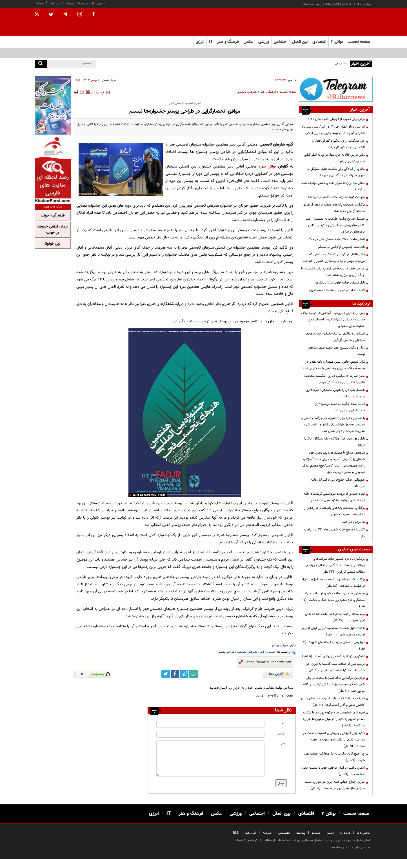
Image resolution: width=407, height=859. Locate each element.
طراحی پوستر (226, 652)
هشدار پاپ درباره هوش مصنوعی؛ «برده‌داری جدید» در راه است (335, 393)
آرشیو (330, 833)
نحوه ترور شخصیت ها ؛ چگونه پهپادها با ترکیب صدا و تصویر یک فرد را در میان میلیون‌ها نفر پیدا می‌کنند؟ (333, 719)
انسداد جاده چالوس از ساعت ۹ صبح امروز (337, 290)
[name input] (210, 724)
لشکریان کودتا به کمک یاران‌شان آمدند (333, 656)
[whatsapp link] (193, 674)
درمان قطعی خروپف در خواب (52, 230)
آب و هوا (41, 3)
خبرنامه (56, 3)
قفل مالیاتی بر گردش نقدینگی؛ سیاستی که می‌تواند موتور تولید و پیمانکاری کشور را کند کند (334, 258)
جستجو (316, 833)
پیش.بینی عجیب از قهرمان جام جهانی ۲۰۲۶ (336, 119)
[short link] (268, 662)
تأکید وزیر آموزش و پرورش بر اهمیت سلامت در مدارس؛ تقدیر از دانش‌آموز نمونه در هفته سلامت (334, 740)
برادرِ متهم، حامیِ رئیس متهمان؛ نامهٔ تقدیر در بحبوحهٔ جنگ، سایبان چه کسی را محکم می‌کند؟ (334, 365)
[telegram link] (184, 674)
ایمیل (281, 733)
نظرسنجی (284, 833)
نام (283, 723)
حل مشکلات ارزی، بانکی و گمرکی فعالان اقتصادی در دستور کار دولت (338, 144)
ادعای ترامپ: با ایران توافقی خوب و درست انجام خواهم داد (333, 771)
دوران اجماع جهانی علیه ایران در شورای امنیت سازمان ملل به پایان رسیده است (334, 785)
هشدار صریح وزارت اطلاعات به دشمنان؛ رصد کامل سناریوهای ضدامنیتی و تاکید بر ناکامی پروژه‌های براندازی (335, 225)
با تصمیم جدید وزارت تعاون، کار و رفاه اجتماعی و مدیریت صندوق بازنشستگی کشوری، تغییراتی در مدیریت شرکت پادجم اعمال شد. (333, 425)
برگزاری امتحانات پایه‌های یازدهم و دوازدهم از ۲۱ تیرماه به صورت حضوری (334, 511)
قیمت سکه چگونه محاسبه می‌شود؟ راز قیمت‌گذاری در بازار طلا (340, 407)
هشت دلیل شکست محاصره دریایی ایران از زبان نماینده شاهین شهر (333, 631)
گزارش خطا (279, 674)
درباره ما (83, 3)
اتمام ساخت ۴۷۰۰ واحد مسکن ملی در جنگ (336, 239)
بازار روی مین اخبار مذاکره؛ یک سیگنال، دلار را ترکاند (334, 442)
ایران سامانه (340, 847)
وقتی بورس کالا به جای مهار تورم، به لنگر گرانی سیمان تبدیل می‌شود (334, 158)
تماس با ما (98, 3)
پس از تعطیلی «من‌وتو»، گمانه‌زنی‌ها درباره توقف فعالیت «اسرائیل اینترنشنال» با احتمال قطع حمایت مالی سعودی (333, 320)
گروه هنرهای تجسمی (276, 144)
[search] (41, 64)
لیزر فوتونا (52, 244)
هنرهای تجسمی (247, 92)
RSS (236, 833)
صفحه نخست (359, 42)
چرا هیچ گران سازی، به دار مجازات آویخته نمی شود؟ (334, 757)
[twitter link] (165, 674)
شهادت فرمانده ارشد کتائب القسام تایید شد (336, 197)
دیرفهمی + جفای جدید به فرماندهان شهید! (334, 645)
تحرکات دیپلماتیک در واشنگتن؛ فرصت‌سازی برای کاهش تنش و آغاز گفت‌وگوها (333, 702)
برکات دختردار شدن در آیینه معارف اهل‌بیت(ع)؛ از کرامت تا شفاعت (333, 582)
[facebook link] (175, 674)
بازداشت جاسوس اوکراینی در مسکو (341, 246)
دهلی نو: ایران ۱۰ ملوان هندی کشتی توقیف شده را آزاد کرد (333, 186)
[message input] (210, 758)
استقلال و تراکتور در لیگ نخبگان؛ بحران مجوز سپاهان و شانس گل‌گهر (335, 337)
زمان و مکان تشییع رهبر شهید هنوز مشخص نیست (336, 351)
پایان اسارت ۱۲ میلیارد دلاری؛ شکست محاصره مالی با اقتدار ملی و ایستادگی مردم (334, 379)
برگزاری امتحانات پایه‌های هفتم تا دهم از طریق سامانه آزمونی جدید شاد (334, 208)
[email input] (210, 734)
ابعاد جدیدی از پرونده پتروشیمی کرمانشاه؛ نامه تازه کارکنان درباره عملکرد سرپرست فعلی (334, 497)
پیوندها (69, 3)
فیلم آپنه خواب (53, 216)
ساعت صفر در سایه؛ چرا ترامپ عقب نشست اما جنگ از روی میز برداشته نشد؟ (333, 272)
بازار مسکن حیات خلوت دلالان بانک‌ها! (339, 282)
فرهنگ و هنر (268, 92)
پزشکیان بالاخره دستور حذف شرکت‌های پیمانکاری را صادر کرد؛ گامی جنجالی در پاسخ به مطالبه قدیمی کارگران (334, 565)
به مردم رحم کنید (353, 522)
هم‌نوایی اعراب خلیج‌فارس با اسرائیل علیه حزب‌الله (338, 483)
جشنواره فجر (267, 652)
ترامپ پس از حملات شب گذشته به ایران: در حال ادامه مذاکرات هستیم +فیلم (335, 667)
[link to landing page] (344, 22)
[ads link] (336, 89)
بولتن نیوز (268, 166)
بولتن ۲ (337, 42)
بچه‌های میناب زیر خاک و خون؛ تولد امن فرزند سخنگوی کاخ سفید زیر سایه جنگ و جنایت (333, 600)
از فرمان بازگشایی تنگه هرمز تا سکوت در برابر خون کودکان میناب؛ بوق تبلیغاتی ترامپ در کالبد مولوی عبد (333, 684)
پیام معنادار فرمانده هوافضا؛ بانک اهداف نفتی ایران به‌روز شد (335, 617)
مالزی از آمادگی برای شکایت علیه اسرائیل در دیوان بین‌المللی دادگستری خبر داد (336, 172)
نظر (283, 743)
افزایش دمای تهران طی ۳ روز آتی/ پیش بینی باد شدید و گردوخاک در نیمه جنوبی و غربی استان (333, 130)
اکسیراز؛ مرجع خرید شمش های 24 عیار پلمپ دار (334, 533)
